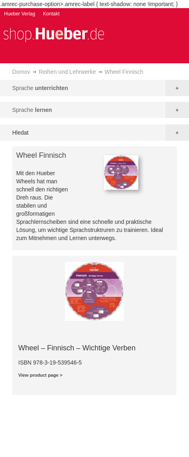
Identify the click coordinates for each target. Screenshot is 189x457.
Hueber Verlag (19, 14)
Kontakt (51, 14)
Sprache (40, 88)
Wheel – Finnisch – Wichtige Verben (76, 348)
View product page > (40, 375)
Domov (21, 72)
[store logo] (53, 34)
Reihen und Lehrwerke (67, 72)
